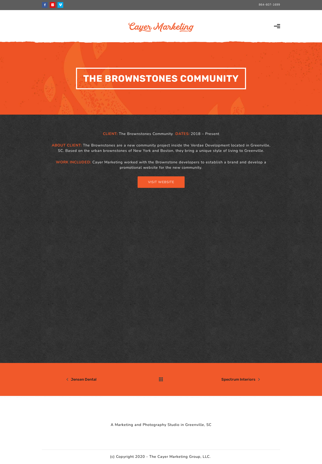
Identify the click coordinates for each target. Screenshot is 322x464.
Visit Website (161, 182)
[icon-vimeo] (60, 5)
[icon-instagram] (54, 5)
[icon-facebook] (46, 5)
